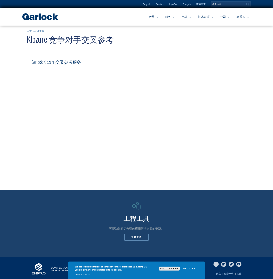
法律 (239, 273)
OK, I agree (169, 268)
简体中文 (201, 4)
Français (187, 4)
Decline (189, 268)
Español (173, 4)
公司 (223, 16)
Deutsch (160, 4)
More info (82, 274)
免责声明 (229, 273)
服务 (168, 16)
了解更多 (136, 237)
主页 (29, 31)
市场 (184, 16)
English (146, 4)
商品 (218, 273)
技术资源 (204, 16)
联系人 (241, 16)
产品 (152, 16)
